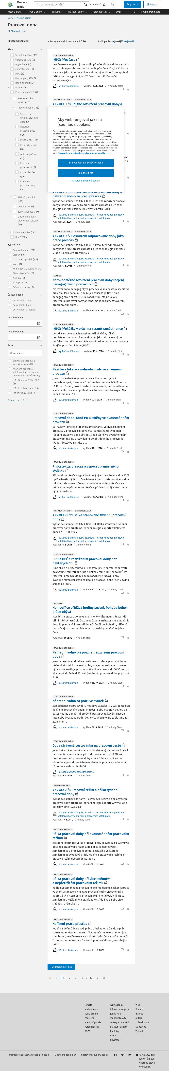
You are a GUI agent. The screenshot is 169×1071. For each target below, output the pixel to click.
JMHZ (19, 73)
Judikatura (115, 1013)
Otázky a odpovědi (25, 259)
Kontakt (139, 1009)
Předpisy (114, 1031)
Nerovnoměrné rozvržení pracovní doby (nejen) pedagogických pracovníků (88, 282)
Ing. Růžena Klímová (68, 86)
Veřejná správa (25, 59)
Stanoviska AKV (23, 273)
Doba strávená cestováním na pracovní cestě (86, 745)
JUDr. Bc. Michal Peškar (91, 214)
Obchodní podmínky (65, 1054)
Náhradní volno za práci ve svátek (78, 701)
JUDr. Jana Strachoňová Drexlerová (76, 772)
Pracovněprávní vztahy (26, 100)
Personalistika (25, 232)
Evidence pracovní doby (27, 185)
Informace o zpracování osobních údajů (29, 1054)
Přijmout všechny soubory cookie (85, 162)
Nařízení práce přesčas (69, 924)
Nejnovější (117, 41)
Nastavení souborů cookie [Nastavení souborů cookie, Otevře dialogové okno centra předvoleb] (86, 180)
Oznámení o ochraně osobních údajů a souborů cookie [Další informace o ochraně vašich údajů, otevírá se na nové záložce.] (81, 153)
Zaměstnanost (28, 211)
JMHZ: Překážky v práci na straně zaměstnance (87, 329)
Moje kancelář (91, 4)
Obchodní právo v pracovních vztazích (28, 220)
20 (91, 977)
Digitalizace (23, 64)
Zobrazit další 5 (18, 400)
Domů (10, 18)
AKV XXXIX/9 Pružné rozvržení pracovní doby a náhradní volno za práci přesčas (87, 194)
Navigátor (20, 282)
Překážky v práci (26, 199)
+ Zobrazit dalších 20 (61, 966)
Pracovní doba (28, 107)
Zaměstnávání (24, 69)
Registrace (132, 4)
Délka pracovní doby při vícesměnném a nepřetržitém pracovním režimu (81, 881)
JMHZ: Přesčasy (63, 60)
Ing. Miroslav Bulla (24, 392)
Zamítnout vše (85, 173)
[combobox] (61, 4)
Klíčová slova (142, 1022)
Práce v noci (29, 139)
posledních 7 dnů (22, 300)
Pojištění (23, 87)
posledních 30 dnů (22, 305)
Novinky (19, 277)
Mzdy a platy (25, 78)
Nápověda (140, 1026)
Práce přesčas (27, 174)
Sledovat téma (17, 31)
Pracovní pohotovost (28, 165)
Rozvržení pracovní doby (27, 130)
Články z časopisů (119, 1009)
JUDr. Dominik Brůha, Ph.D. (26, 382)
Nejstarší (129, 41)
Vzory (17, 264)
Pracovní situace (24, 250)
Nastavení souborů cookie (95, 1054)
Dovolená (26, 206)
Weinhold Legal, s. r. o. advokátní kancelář (24, 363)
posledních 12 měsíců (24, 309)
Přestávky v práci (29, 147)
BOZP (21, 237)
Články (19, 254)
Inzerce (139, 1013)
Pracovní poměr (24, 18)
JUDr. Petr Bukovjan (26, 388)
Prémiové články (23, 287)
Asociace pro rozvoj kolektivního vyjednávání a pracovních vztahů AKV (27, 372)
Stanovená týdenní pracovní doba (29, 118)
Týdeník (139, 1031)
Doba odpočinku (28, 156)
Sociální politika (26, 55)
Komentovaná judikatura (27, 268)
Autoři (138, 1018)
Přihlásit (152, 4)
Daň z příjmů (25, 82)
